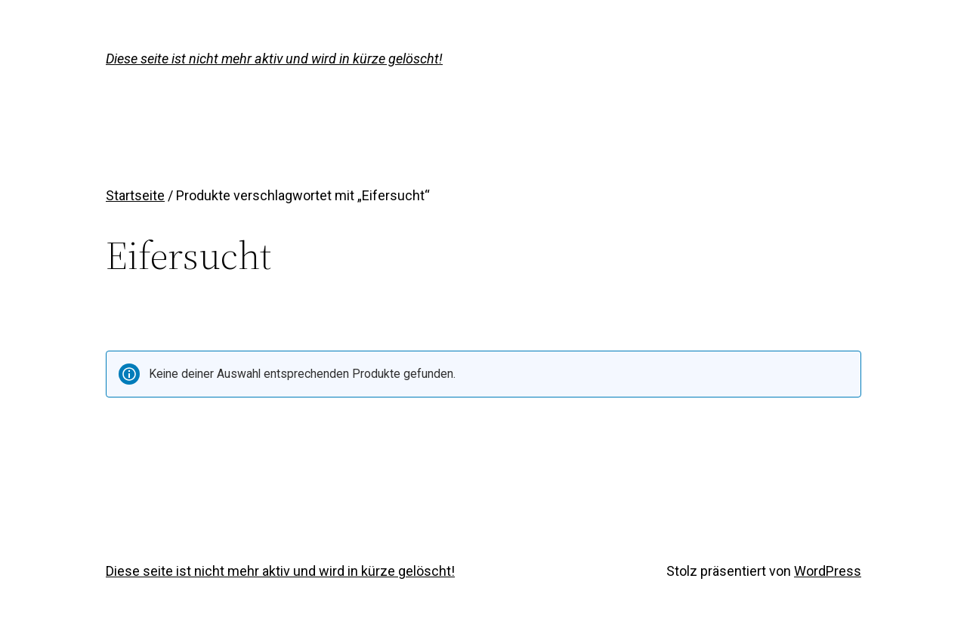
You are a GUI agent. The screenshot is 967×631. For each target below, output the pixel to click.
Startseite (135, 195)
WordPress (827, 571)
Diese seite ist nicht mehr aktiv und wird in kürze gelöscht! (274, 59)
